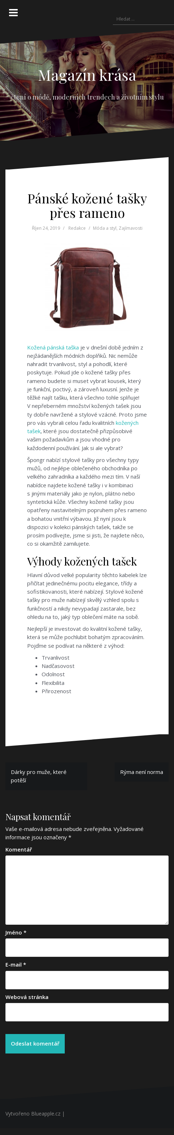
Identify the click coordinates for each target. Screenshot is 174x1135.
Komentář (18, 849)
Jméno (15, 932)
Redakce (77, 228)
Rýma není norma (141, 771)
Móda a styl (104, 228)
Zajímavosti (131, 228)
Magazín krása (87, 75)
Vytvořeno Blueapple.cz (32, 1113)
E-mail (15, 964)
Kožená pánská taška (53, 347)
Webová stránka (26, 996)
